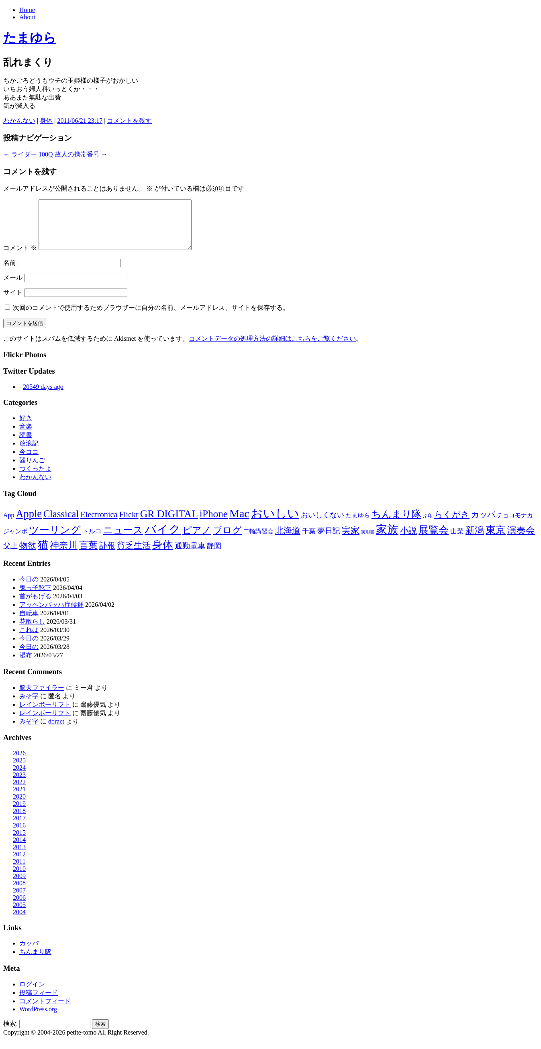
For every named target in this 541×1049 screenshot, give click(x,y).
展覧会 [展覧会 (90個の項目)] (434, 539)
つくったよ (35, 478)
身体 (46, 120)
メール (12, 287)
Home (27, 9)
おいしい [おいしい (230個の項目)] (275, 522)
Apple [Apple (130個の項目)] (29, 523)
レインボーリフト (45, 714)
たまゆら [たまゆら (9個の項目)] (358, 525)
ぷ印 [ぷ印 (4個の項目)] (428, 525)
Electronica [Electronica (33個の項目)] (98, 524)
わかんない (19, 120)
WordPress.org (38, 1018)
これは (29, 639)
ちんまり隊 (35, 961)
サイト (12, 302)
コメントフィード (45, 1010)
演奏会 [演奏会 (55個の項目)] (521, 540)
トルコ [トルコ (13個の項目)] (92, 541)
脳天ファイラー (41, 697)
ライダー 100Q (28, 154)
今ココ (29, 461)
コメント (20, 257)
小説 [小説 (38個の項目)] (408, 540)
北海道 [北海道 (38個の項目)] (287, 540)
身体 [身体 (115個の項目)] (162, 554)
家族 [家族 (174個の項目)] (387, 539)
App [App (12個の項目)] (8, 524)
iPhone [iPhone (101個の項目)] (214, 523)
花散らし (32, 631)
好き (25, 427)
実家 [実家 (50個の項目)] (350, 540)
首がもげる (35, 605)
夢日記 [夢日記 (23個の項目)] (328, 540)
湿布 (25, 664)
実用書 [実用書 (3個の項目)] (367, 541)
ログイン (32, 993)
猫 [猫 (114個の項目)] (43, 554)
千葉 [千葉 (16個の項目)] (309, 541)
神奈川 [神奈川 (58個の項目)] (64, 555)
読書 (25, 444)
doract (56, 731)
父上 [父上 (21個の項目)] (10, 555)
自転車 (29, 622)
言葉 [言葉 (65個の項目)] (88, 554)
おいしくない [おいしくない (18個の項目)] (322, 524)
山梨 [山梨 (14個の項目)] (457, 541)
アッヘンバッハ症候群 (51, 614)
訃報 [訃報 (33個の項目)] (107, 555)
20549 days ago (43, 396)
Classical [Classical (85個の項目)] (61, 523)
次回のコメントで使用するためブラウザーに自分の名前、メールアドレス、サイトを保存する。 (151, 317)
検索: (10, 1033)
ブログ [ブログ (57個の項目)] (227, 540)
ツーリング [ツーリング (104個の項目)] (55, 539)
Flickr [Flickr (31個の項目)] (129, 524)
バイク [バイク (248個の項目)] (163, 539)
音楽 (25, 436)
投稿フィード (38, 1002)
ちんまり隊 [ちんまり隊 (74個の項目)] (396, 523)
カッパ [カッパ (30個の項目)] (483, 524)
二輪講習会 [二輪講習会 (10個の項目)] (258, 540)
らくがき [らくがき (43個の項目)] (452, 524)
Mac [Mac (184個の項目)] (239, 523)
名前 (9, 272)
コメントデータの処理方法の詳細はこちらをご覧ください (272, 348)
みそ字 (29, 705)
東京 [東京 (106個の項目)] (496, 539)
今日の (29, 588)
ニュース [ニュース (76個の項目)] (123, 540)
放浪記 (29, 452)
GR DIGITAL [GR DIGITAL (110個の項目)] (169, 523)
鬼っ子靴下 (35, 597)
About (27, 17)
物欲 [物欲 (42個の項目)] (27, 555)
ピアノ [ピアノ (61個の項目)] (196, 540)
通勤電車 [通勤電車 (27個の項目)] (190, 555)
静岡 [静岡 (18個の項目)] (214, 555)
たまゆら (29, 37)
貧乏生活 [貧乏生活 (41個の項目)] (134, 555)
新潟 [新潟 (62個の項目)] (474, 540)
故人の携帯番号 (81, 154)
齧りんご (32, 469)
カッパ (29, 952)
